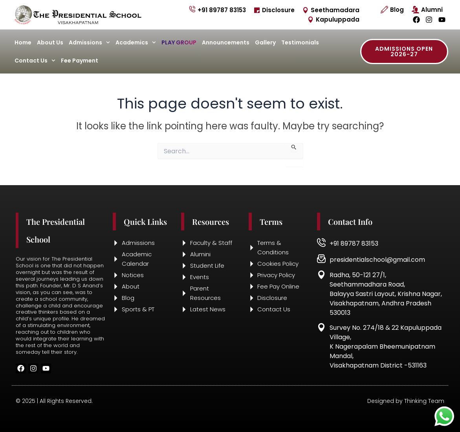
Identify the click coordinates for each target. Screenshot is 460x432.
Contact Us (35, 60)
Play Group (178, 42)
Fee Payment (79, 60)
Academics (135, 42)
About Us (50, 42)
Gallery (265, 42)
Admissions (89, 42)
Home (23, 42)
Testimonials (300, 42)
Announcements (225, 42)
